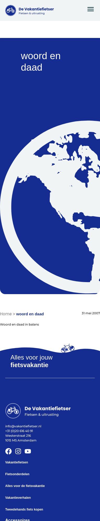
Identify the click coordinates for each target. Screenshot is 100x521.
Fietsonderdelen (17, 474)
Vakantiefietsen (16, 462)
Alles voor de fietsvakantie (25, 486)
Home (6, 314)
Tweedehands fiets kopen (24, 509)
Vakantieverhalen (18, 498)
